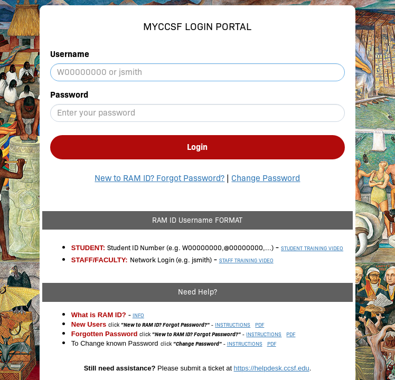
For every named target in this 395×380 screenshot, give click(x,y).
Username (69, 54)
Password (69, 95)
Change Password (265, 178)
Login (197, 147)
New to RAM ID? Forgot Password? (159, 178)
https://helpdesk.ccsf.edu (271, 368)
